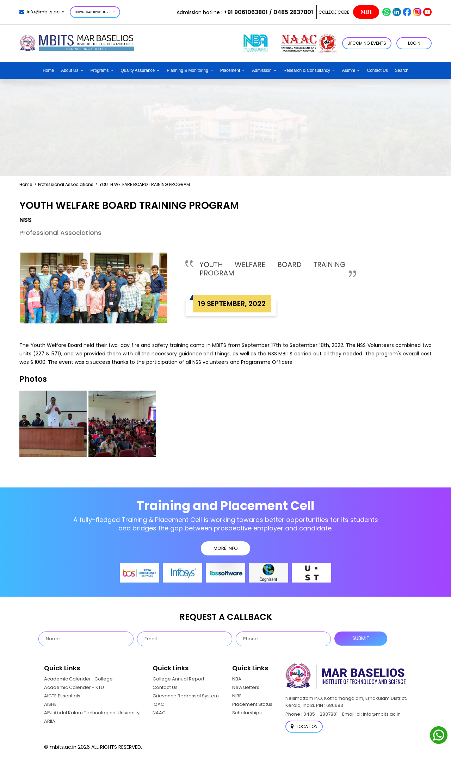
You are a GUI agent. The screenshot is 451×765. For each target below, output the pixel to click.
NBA (236, 679)
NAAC (159, 712)
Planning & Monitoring (187, 70)
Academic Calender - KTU (74, 687)
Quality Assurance (138, 70)
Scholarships (247, 712)
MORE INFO (226, 548)
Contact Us (377, 70)
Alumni (348, 70)
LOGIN (414, 43)
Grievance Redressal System (186, 695)
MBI (366, 12)
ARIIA (49, 721)
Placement (230, 70)
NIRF (236, 695)
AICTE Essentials (62, 695)
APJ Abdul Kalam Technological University (92, 712)
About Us (69, 70)
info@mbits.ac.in (41, 11)
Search (401, 70)
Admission (261, 70)
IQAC (158, 704)
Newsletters (245, 687)
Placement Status (252, 704)
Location (304, 726)
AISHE (50, 704)
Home (48, 70)
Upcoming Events (366, 43)
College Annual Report (178, 679)
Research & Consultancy (307, 70)
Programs (100, 70)
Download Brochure (95, 12)
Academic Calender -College (78, 679)
